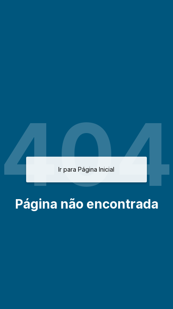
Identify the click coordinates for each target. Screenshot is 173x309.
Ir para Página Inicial (86, 169)
